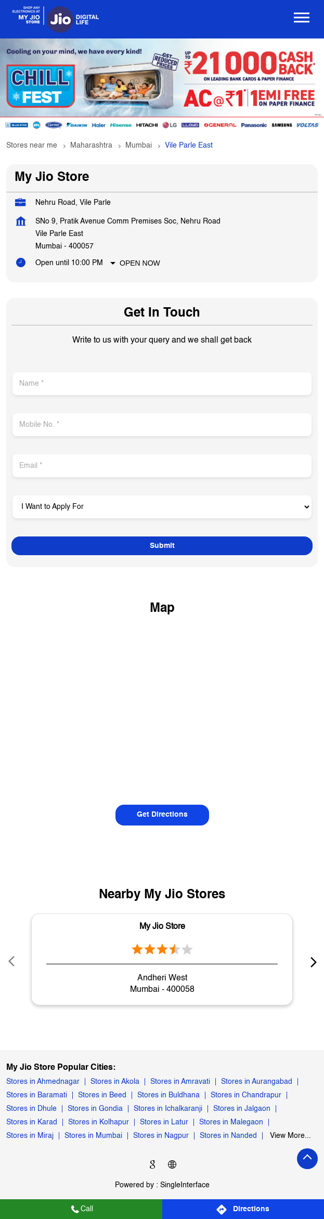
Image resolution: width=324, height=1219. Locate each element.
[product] (162, 506)
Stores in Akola (114, 1081)
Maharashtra (91, 145)
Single (185, 1185)
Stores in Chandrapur (246, 1095)
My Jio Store (162, 927)
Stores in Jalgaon (241, 1108)
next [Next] (311, 961)
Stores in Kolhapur (98, 1122)
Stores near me (31, 145)
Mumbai (138, 145)
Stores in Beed (102, 1095)
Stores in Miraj (30, 1135)
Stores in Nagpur (161, 1135)
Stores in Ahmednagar (43, 1081)
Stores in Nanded (228, 1135)
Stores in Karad (31, 1122)
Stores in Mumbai (93, 1135)
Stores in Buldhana (168, 1095)
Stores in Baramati (36, 1095)
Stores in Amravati (180, 1081)
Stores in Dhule (31, 1108)
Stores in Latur (164, 1122)
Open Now (140, 263)
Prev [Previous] (12, 961)
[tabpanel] (162, 85)
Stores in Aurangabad (256, 1081)
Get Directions (162, 814)
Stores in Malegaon (231, 1122)
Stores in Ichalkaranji (168, 1108)
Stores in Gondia (95, 1108)
